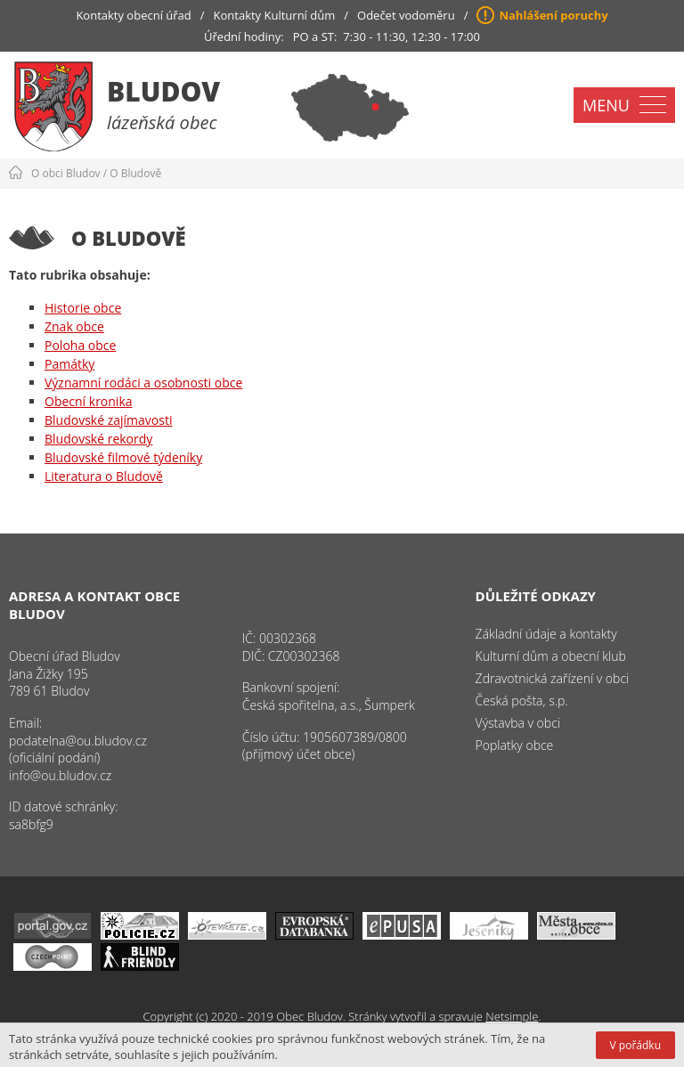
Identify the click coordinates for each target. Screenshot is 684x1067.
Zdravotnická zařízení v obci (553, 678)
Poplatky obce (515, 745)
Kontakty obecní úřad (133, 15)
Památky (69, 363)
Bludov (163, 91)
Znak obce (74, 326)
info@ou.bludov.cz (60, 775)
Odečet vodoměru (406, 15)
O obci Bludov (66, 173)
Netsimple (511, 1016)
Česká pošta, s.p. (522, 700)
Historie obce (83, 307)
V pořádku (635, 1045)
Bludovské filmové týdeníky (123, 457)
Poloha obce (80, 345)
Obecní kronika (89, 401)
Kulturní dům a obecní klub (551, 656)
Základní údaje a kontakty (546, 633)
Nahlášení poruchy (553, 15)
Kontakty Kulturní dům (275, 15)
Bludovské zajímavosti (108, 419)
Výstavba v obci (518, 722)
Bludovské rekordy (98, 438)
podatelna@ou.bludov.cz (78, 740)
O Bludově (135, 173)
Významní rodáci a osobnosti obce (143, 382)
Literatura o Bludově (104, 476)
